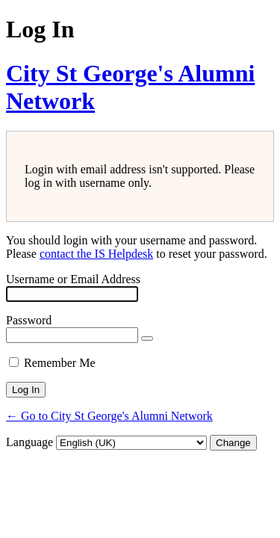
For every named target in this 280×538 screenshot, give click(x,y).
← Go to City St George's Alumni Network (109, 415)
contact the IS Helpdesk (96, 253)
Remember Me (60, 362)
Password (29, 320)
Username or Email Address (73, 279)
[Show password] (147, 338)
